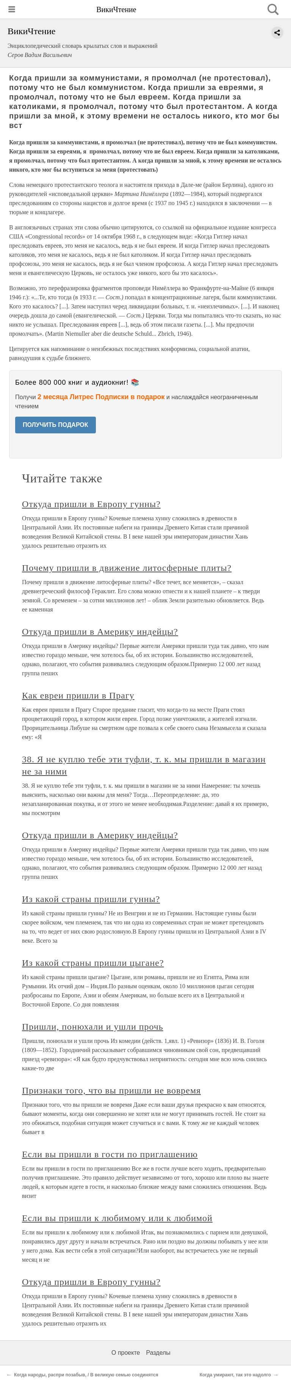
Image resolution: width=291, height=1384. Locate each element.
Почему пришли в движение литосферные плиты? (127, 568)
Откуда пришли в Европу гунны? (91, 504)
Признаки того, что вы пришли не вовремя (111, 1090)
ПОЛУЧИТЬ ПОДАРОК (55, 425)
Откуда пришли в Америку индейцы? (100, 632)
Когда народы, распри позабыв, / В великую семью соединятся (86, 1375)
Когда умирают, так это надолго (235, 1375)
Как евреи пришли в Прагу (78, 695)
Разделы (158, 1352)
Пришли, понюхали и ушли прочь (92, 1027)
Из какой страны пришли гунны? (91, 899)
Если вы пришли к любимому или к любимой (117, 1218)
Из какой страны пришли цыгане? (93, 963)
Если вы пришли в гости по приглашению (110, 1154)
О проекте (125, 1352)
